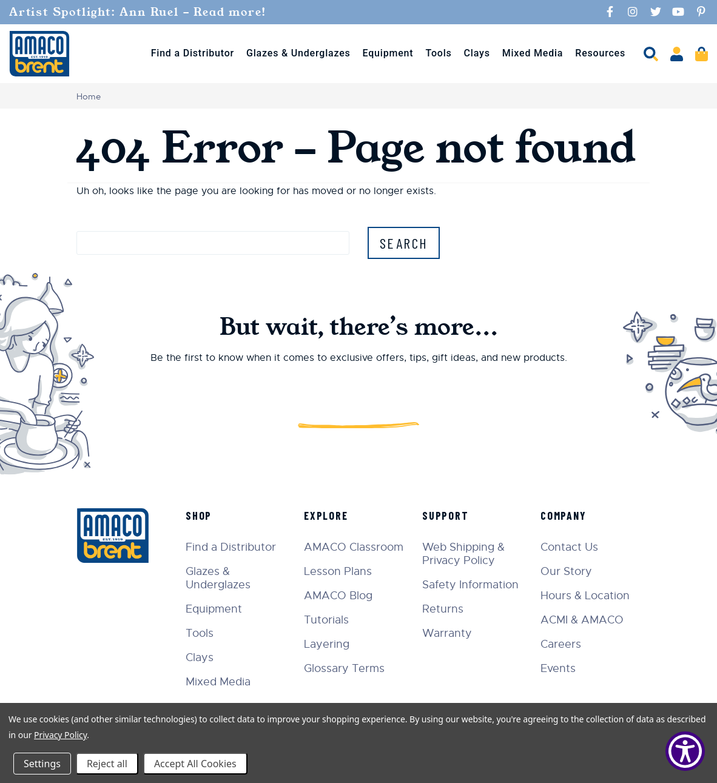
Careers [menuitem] (560, 644)
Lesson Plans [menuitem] (338, 571)
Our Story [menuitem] (566, 571)
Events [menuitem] (558, 668)
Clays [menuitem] (477, 53)
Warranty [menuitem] (447, 633)
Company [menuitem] (563, 515)
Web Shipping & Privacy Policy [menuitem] (463, 553)
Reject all (107, 763)
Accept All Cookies (195, 763)
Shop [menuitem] (199, 515)
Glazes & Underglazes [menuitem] (298, 53)
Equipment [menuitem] (388, 53)
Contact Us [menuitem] (569, 547)
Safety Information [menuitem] (470, 584)
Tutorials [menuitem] (326, 620)
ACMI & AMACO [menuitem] (582, 620)
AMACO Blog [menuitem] (338, 595)
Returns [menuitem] (442, 609)
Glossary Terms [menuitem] (344, 668)
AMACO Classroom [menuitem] (353, 547)
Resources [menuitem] (600, 53)
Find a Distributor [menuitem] (192, 53)
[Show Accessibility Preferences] (685, 751)
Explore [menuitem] (326, 515)
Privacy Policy (60, 735)
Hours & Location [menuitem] (585, 595)
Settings (42, 763)
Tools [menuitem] (438, 53)
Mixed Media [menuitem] (533, 53)
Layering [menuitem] (326, 644)
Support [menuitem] (445, 515)
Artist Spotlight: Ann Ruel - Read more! (140, 12)
